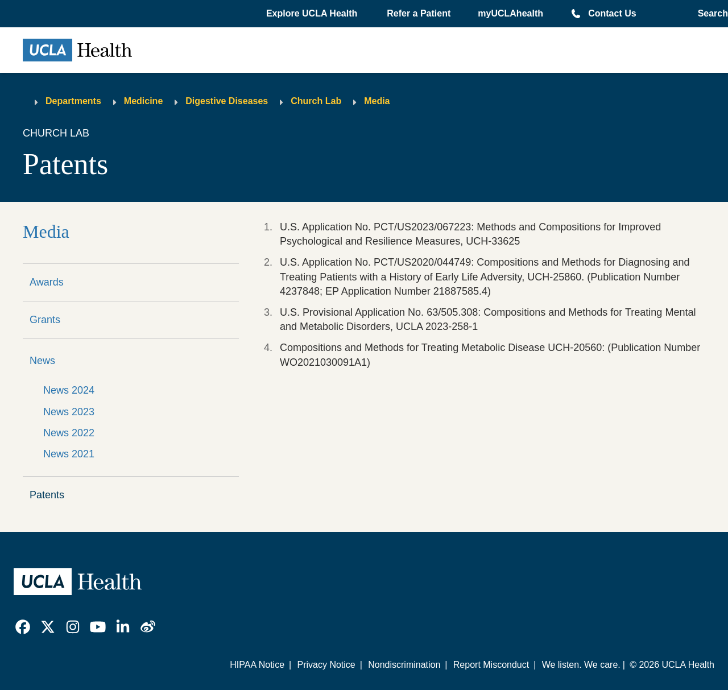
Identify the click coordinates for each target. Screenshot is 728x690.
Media (377, 101)
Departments (73, 101)
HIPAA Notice (257, 665)
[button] (312, 13)
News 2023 (68, 412)
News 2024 (68, 390)
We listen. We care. (581, 665)
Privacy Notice (326, 665)
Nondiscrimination (404, 665)
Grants (45, 319)
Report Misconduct (491, 665)
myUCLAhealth (510, 13)
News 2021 (68, 454)
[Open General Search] (709, 14)
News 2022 (68, 433)
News (42, 360)
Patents (47, 495)
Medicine (143, 101)
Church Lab (316, 101)
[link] (23, 627)
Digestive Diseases (226, 101)
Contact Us (612, 13)
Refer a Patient (418, 13)
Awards (47, 282)
